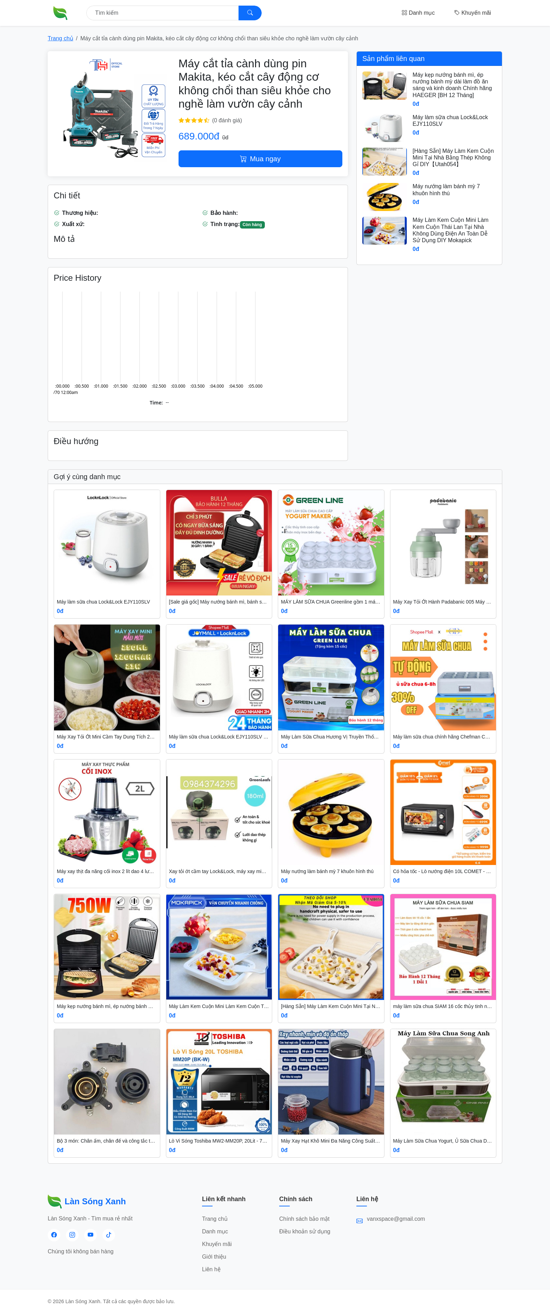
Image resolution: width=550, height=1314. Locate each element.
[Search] (250, 13)
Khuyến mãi (472, 13)
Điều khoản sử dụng (304, 1231)
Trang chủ (60, 38)
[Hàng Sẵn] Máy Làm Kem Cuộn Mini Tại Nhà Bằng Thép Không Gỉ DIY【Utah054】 (453, 157)
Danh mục (418, 13)
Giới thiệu (214, 1257)
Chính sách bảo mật (304, 1219)
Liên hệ (211, 1269)
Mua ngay (260, 159)
